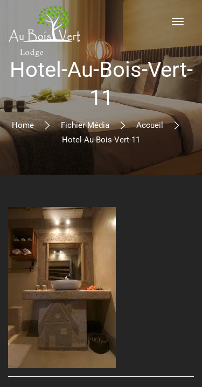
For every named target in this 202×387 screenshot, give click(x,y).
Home (23, 125)
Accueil (149, 125)
